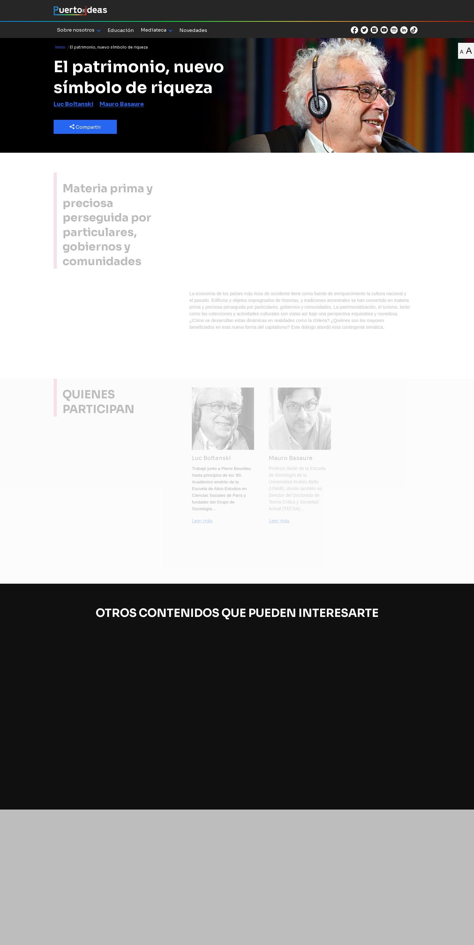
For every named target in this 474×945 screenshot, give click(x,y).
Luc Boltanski (73, 104)
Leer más (202, 521)
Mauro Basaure (122, 104)
